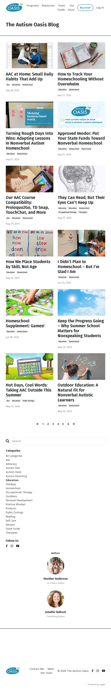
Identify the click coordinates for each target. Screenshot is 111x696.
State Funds (61, 7)
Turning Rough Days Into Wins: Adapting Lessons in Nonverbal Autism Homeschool (27, 141)
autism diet (13, 473)
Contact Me (37, 675)
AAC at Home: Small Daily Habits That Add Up (27, 79)
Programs (33, 5)
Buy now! (85, 7)
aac (8, 90)
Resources (48, 5)
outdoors (12, 502)
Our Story (71, 7)
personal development (20, 506)
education (16, 90)
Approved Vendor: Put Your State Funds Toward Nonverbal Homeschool (79, 141)
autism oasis (14, 477)
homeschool (28, 90)
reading (11, 523)
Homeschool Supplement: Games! (26, 327)
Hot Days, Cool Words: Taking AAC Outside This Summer (27, 394)
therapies (83, 219)
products (11, 514)
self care (11, 527)
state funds (86, 155)
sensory (11, 531)
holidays (11, 489)
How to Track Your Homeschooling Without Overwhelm (77, 79)
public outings (28, 405)
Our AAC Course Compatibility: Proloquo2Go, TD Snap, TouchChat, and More (28, 207)
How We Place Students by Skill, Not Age (29, 267)
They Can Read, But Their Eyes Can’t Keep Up (79, 204)
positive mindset (16, 510)
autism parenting (17, 481)
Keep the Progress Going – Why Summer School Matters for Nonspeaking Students (81, 332)
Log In (100, 7)
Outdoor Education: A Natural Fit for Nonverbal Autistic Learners (79, 397)
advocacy (62, 215)
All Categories (14, 460)
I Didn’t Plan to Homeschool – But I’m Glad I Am (79, 269)
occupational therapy (67, 219)
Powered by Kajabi (96, 691)
